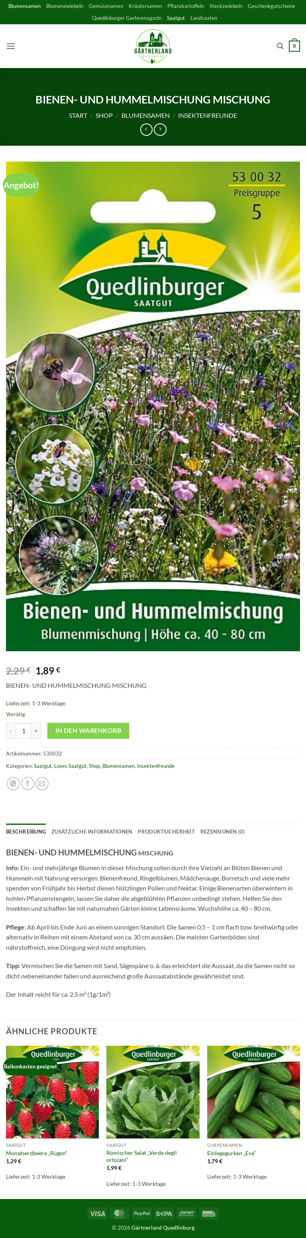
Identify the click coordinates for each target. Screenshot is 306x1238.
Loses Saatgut (70, 766)
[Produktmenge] (23, 731)
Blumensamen (24, 6)
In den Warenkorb (88, 730)
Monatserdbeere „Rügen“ (36, 1153)
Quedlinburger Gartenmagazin (126, 18)
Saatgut (176, 18)
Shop (104, 115)
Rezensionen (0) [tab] (222, 831)
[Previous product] (160, 129)
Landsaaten (203, 18)
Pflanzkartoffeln (185, 6)
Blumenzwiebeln (64, 6)
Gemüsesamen (106, 6)
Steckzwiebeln (226, 6)
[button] (11, 46)
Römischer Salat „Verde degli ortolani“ (141, 1156)
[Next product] (146, 129)
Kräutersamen (145, 6)
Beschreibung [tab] (26, 831)
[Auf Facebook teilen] (27, 783)
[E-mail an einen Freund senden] (42, 783)
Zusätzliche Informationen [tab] (91, 831)
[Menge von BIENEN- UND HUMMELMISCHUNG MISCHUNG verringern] (11, 731)
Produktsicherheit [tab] (166, 831)
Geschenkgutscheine (271, 6)
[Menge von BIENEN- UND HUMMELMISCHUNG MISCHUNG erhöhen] (36, 731)
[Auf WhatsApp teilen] (13, 783)
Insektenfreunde (207, 115)
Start (78, 115)
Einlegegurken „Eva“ (231, 1153)
